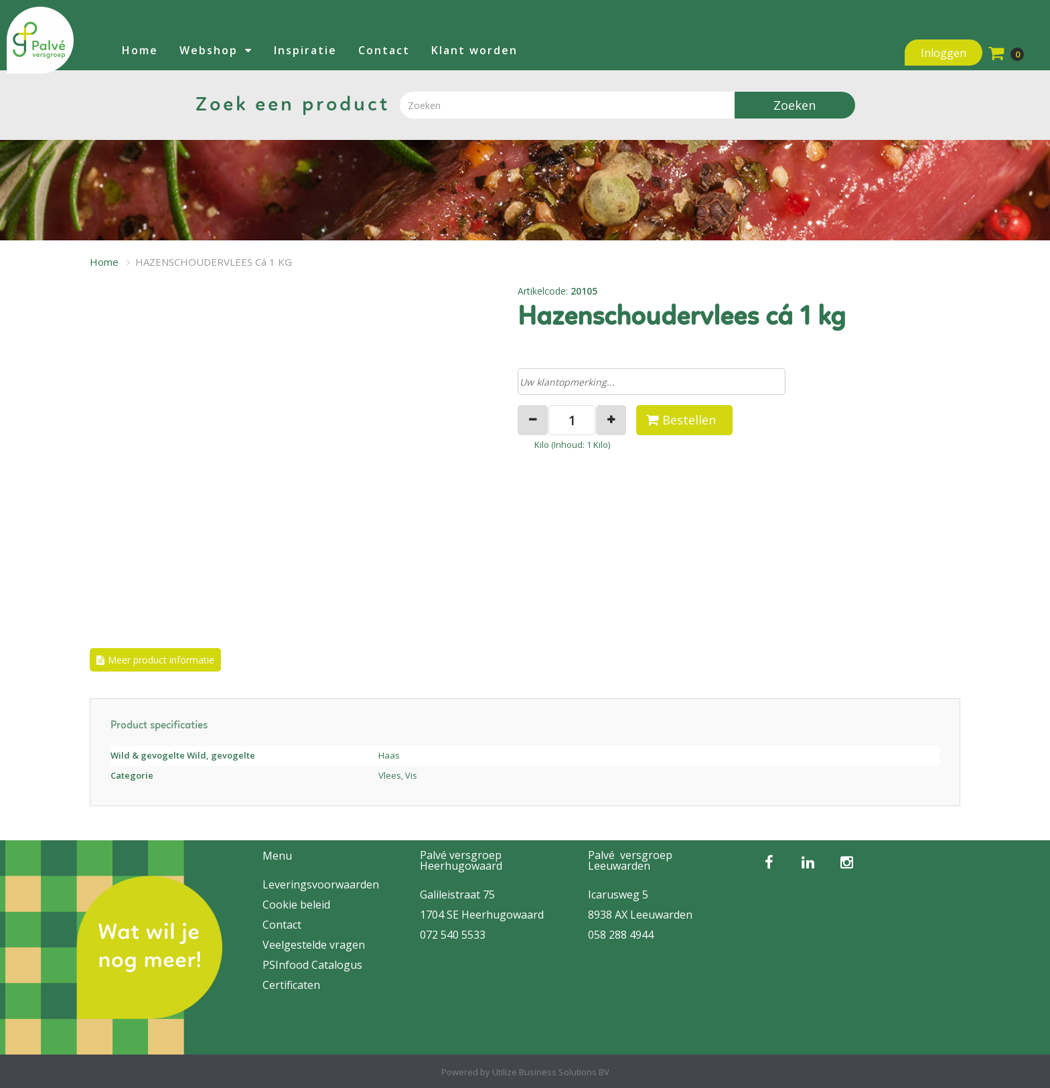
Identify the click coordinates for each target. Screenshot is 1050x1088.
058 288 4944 (621, 934)
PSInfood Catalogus (312, 964)
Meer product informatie (161, 659)
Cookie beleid (296, 904)
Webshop (208, 50)
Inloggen (943, 53)
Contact (384, 50)
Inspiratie (305, 50)
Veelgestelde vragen (313, 944)
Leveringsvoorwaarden (320, 884)
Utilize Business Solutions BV (550, 1072)
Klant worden (474, 50)
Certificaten (291, 985)
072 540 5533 (452, 934)
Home (140, 50)
